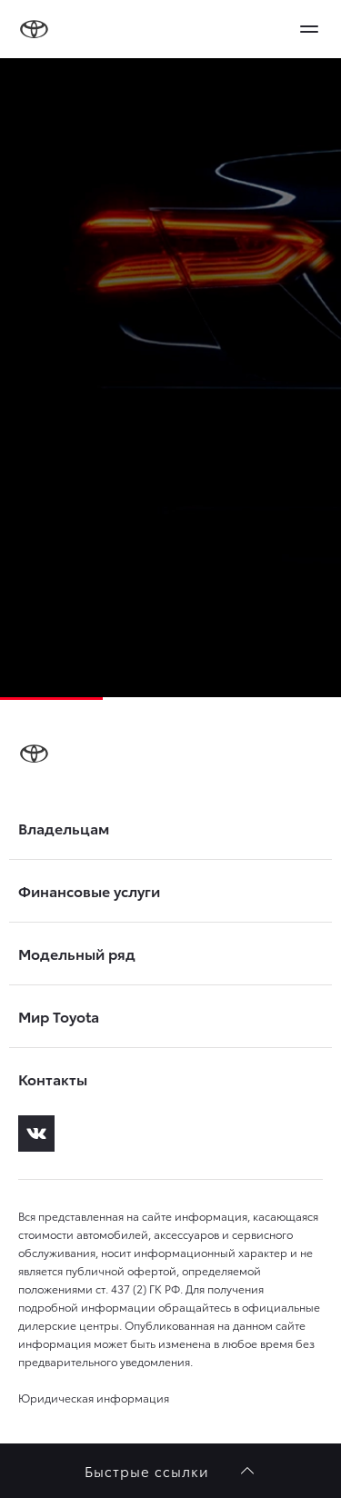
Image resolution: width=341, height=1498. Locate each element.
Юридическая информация (93, 1397)
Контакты (52, 1079)
